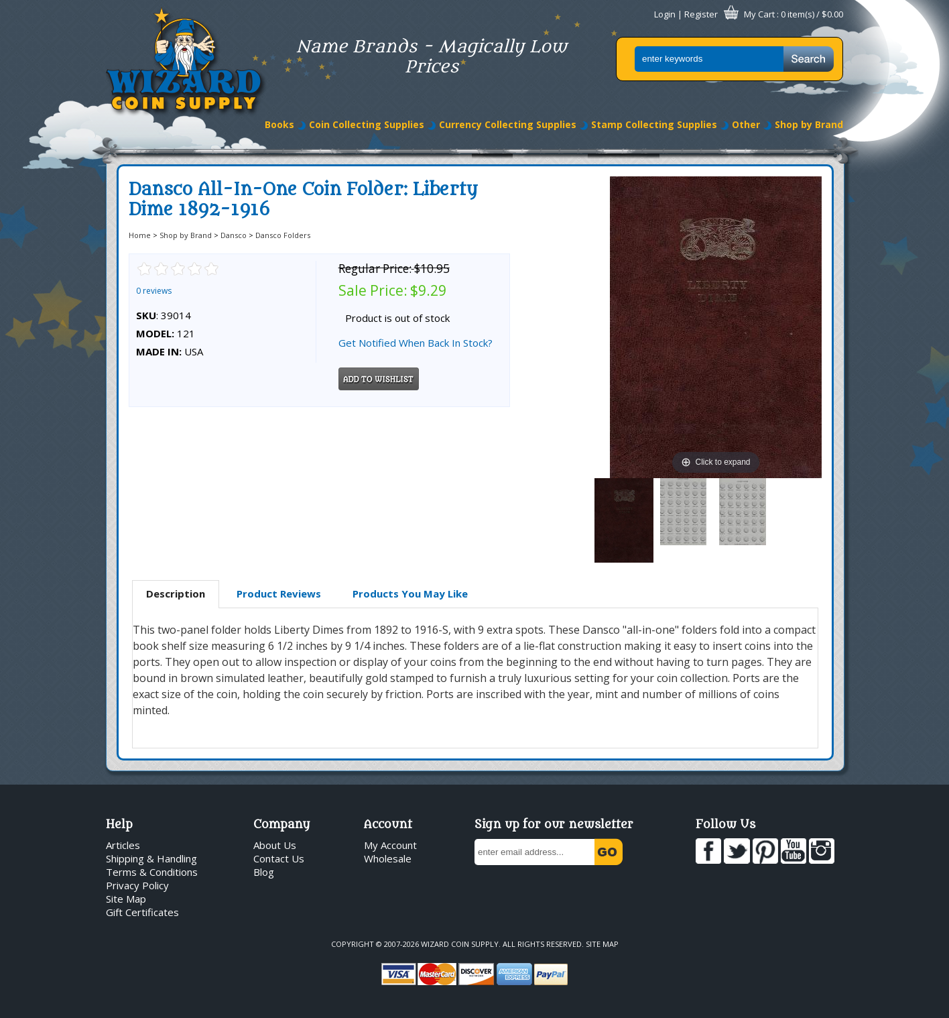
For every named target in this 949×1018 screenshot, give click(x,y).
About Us (274, 845)
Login (665, 14)
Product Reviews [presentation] (279, 593)
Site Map (126, 898)
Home (140, 235)
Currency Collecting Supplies (507, 124)
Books (279, 124)
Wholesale (388, 858)
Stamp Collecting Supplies (654, 124)
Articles (123, 845)
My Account (390, 845)
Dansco (233, 235)
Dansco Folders (282, 235)
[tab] (175, 594)
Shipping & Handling (151, 858)
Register (701, 14)
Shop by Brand (809, 124)
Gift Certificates (142, 912)
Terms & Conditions (152, 872)
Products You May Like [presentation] (410, 593)
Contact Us (278, 858)
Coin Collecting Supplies (366, 124)
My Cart (759, 14)
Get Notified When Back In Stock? (415, 342)
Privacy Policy (137, 885)
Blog (263, 872)
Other (746, 124)
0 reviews (154, 290)
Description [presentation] (175, 593)
